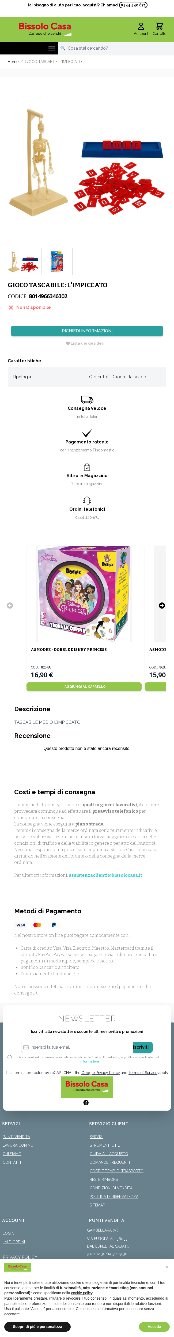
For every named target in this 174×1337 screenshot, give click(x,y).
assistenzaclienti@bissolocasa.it (105, 875)
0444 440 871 (133, 5)
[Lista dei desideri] (84, 343)
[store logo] (45, 29)
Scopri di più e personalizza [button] (37, 1326)
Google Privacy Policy (100, 1073)
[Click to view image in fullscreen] (87, 163)
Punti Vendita (16, 1137)
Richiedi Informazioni (87, 330)
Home (13, 62)
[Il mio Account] (141, 29)
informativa (89, 1061)
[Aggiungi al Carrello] (84, 686)
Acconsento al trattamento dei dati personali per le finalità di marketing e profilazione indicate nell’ (89, 1059)
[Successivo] (162, 605)
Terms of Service (142, 1073)
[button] (167, 1267)
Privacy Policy (20, 1257)
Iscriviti (141, 1047)
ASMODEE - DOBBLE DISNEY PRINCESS (69, 649)
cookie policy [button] (81, 1293)
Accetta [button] (154, 1326)
